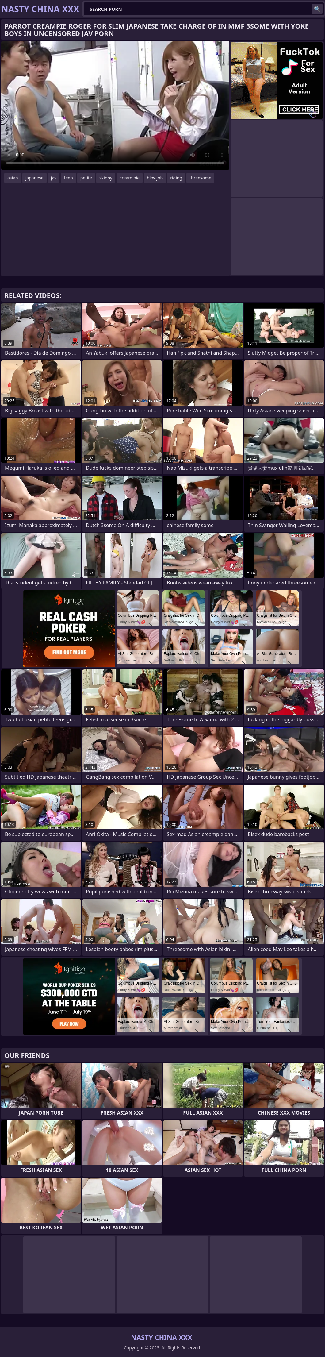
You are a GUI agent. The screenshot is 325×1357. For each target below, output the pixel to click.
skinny (105, 178)
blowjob (155, 178)
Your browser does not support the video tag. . (115, 105)
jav (54, 178)
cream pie (130, 178)
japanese (34, 178)
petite (86, 178)
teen (68, 178)
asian (12, 178)
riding (176, 178)
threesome (200, 178)
